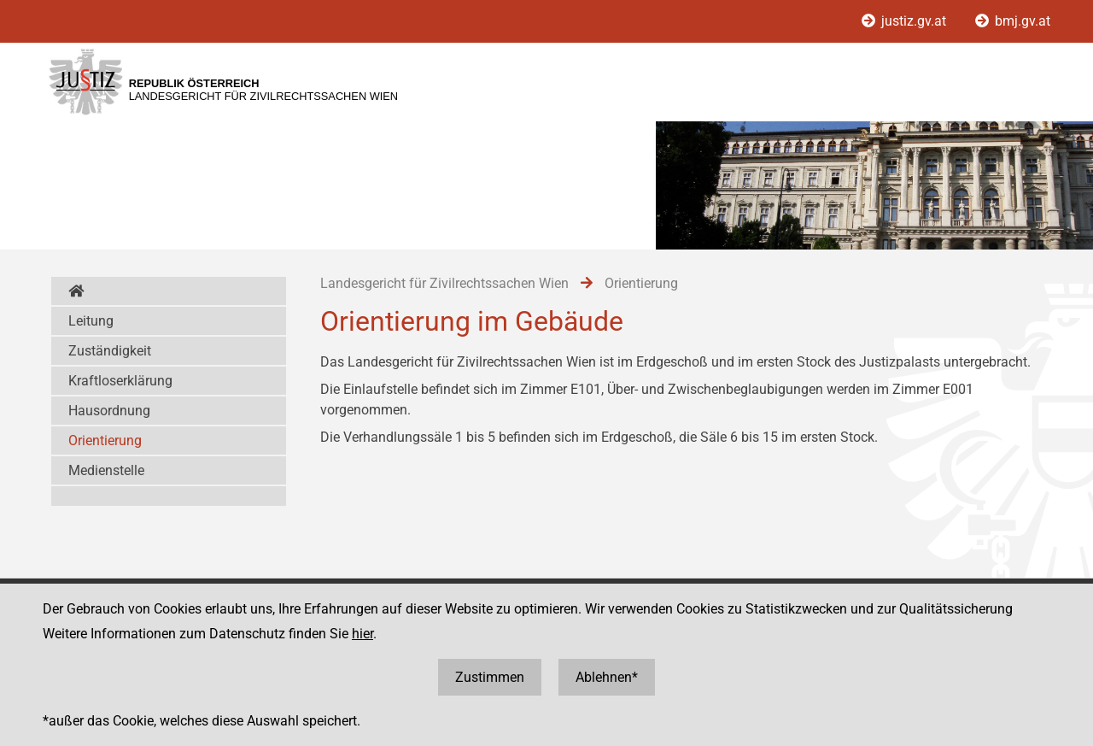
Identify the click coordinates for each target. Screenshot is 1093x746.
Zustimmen (489, 677)
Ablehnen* (607, 677)
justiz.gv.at (906, 21)
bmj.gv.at (1012, 21)
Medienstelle (106, 470)
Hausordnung (109, 410)
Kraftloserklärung (120, 381)
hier (362, 634)
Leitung (91, 321)
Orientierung (105, 440)
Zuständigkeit (109, 351)
